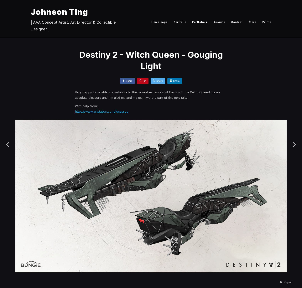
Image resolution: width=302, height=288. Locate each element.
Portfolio (180, 21)
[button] (286, 282)
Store (252, 21)
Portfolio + (200, 21)
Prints (266, 21)
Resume (219, 21)
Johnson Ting (59, 12)
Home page (159, 21)
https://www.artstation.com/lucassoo (101, 111)
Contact (237, 21)
